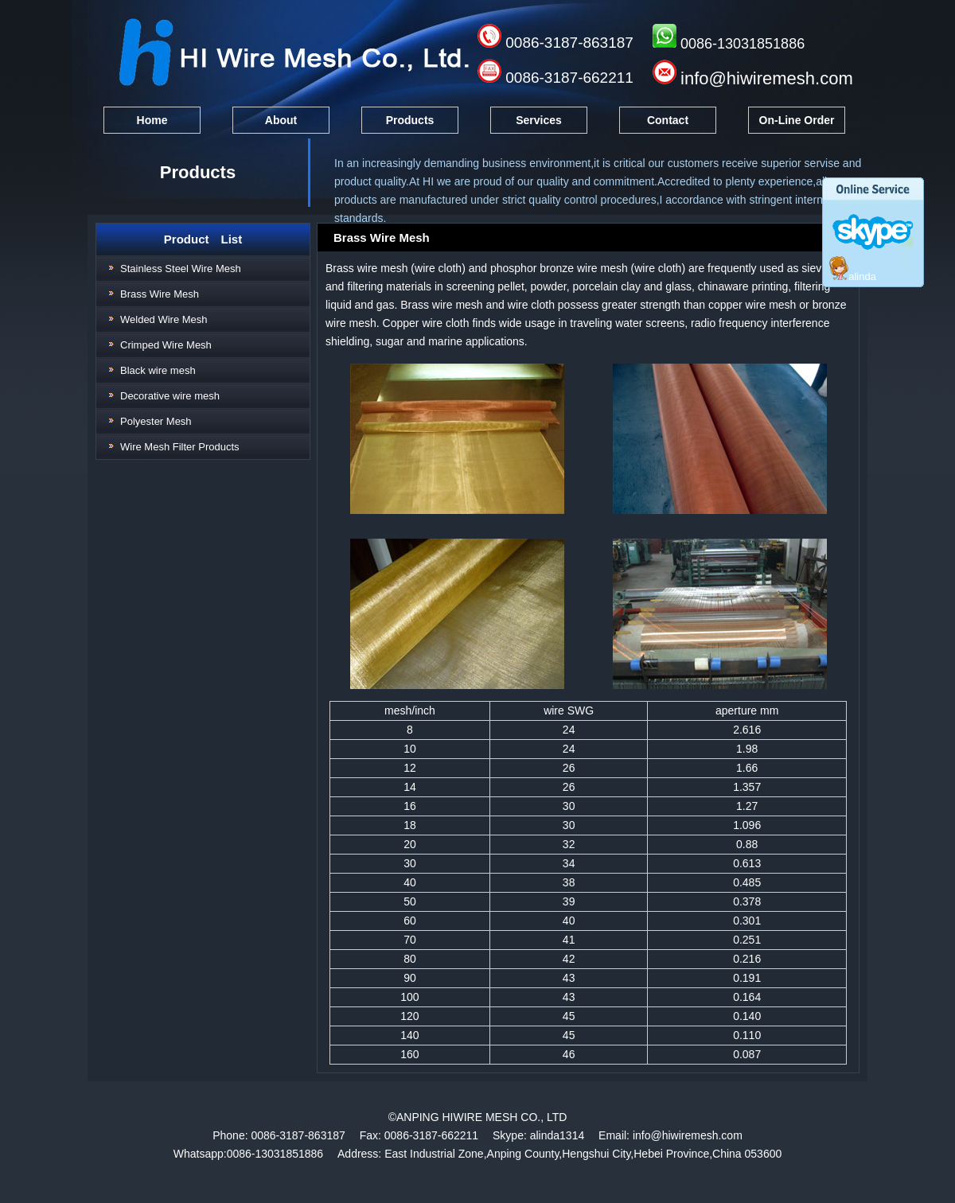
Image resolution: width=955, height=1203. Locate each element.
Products (410, 120)
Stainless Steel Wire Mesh (180, 268)
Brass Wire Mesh (159, 294)
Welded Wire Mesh (164, 319)
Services (539, 120)
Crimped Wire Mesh (166, 345)
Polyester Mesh (156, 421)
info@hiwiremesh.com (766, 78)
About (281, 120)
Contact (667, 120)
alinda (852, 276)
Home (152, 120)
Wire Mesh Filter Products (180, 447)
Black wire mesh (158, 370)
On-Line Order (797, 120)
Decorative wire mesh (170, 396)
